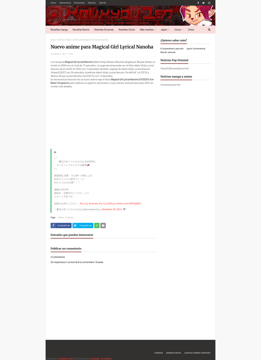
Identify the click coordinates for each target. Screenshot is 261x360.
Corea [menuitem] (177, 29)
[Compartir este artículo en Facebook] (61, 225)
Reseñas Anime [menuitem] (81, 29)
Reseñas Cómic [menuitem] (127, 29)
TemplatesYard (65, 358)
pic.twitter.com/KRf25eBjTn (126, 203)
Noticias (92, 3)
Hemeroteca (65, 3)
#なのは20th (105, 203)
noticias (61, 40)
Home (53, 3)
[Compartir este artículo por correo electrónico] (103, 225)
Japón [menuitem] (164, 29)
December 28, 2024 (112, 209)
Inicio (53, 40)
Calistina (57, 54)
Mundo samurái (167, 52)
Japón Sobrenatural (195, 48)
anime (61, 217)
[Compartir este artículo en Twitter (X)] (82, 225)
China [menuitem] (191, 29)
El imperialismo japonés (171, 48)
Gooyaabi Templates (101, 358)
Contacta (158, 353)
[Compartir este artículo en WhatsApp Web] (97, 225)
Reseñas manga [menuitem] (59, 29)
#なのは (84, 203)
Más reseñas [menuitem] (146, 29)
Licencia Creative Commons (197, 353)
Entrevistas (79, 3)
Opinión (102, 3)
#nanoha (93, 203)
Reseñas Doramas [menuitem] (104, 29)
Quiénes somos (173, 353)
